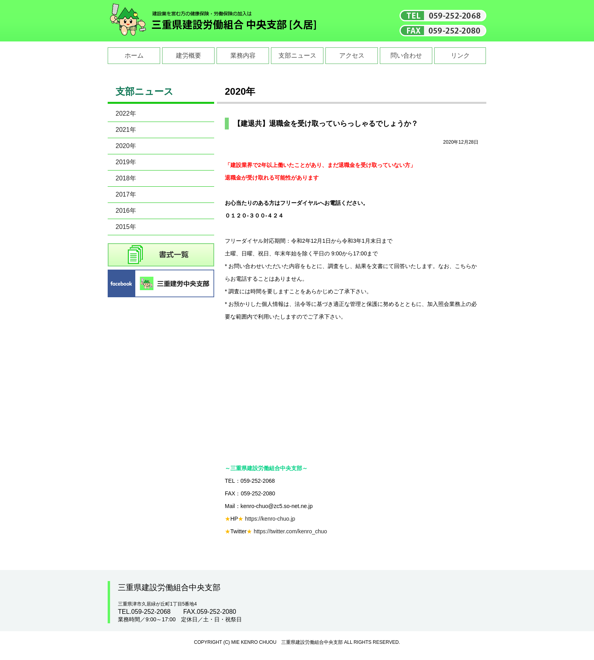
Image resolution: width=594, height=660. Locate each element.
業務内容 (243, 55)
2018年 (126, 178)
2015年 (126, 226)
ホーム (134, 55)
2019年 (126, 162)
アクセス (351, 55)
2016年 (126, 210)
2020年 (126, 145)
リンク (460, 55)
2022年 (126, 113)
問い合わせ (406, 55)
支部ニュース (297, 55)
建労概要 (188, 55)
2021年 (126, 129)
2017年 (126, 194)
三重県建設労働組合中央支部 (213, 20)
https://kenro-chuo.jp (270, 519)
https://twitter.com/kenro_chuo (290, 531)
